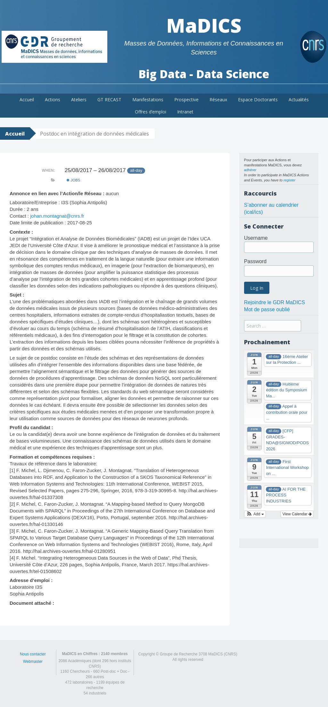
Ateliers (78, 99)
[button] (255, 514)
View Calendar (297, 514)
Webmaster (33, 661)
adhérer (250, 170)
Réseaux (218, 99)
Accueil (27, 99)
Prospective (186, 99)
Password (255, 261)
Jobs (73, 180)
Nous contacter (33, 654)
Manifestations (147, 99)
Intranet (185, 112)
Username (256, 238)
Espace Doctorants (258, 99)
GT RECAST (109, 99)
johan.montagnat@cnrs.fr (57, 216)
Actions (52, 99)
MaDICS (204, 25)
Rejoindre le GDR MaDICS (274, 302)
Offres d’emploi (150, 112)
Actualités (299, 99)
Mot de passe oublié (267, 309)
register (289, 180)
